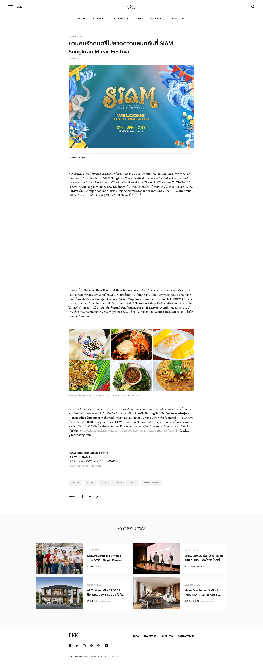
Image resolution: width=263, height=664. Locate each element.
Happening (157, 18)
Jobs (136, 636)
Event (104, 482)
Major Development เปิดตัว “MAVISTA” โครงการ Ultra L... (203, 592)
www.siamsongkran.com (97, 430)
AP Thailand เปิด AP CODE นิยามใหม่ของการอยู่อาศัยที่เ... (106, 592)
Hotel (81, 18)
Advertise (150, 636)
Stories (98, 18)
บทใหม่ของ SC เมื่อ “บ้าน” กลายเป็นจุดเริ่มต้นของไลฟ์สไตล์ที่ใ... (203, 557)
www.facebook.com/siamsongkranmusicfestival (145, 430)
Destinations (119, 18)
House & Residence (102, 601)
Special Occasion (151, 482)
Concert (75, 482)
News (139, 18)
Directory (179, 18)
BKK (19, 7)
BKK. (74, 635)
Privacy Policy (113, 656)
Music (81, 37)
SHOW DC (74, 58)
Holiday (118, 482)
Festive (90, 482)
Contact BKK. (186, 636)
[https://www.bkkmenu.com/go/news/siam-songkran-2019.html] (97, 496)
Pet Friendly (99, 566)
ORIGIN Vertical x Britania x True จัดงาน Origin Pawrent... (106, 557)
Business (167, 636)
